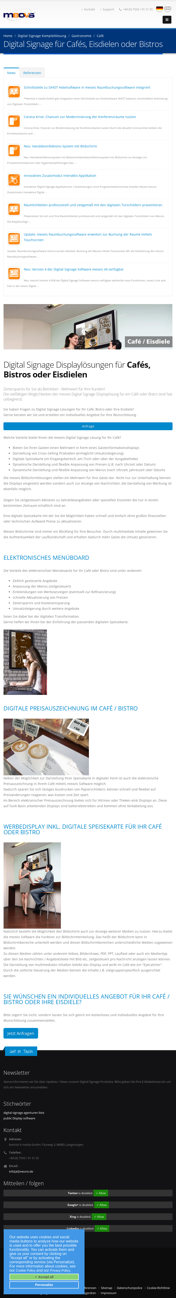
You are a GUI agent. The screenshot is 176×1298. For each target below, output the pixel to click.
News (11, 73)
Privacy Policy (60, 1270)
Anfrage (88, 426)
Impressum (108, 1293)
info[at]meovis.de (21, 1171)
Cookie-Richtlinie (158, 1288)
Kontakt (88, 9)
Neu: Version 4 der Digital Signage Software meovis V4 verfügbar (74, 269)
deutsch (159, 8)
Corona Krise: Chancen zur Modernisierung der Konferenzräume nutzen (80, 117)
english (167, 8)
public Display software (19, 1118)
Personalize (44, 1285)
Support (107, 9)
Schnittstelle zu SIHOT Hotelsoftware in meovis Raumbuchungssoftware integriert (87, 87)
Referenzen (32, 73)
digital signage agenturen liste (23, 1113)
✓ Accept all (44, 1277)
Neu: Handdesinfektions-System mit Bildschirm (60, 146)
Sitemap (106, 1288)
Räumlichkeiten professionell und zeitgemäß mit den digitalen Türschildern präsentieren (93, 205)
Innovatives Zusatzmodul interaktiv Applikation (60, 175)
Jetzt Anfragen (20, 1033)
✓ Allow (101, 1193)
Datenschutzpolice (129, 1288)
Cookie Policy (26, 1270)
